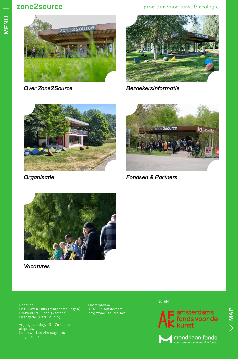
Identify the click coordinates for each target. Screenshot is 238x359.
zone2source (40, 7)
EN (166, 301)
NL (160, 301)
